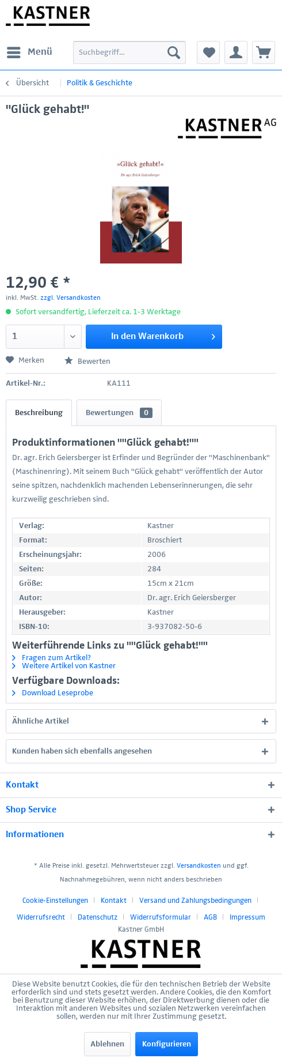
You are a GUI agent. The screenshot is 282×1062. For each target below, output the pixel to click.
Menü (29, 50)
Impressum (247, 917)
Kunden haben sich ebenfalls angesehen (82, 751)
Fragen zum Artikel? (51, 658)
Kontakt (114, 901)
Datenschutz (97, 917)
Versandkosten (199, 866)
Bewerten (87, 361)
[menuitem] (29, 52)
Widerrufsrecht (41, 917)
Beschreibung (39, 413)
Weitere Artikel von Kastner (64, 666)
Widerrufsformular (160, 917)
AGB (210, 917)
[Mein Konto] (235, 52)
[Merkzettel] (208, 52)
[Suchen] (174, 52)
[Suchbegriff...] (129, 52)
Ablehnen (107, 1044)
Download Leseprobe (52, 693)
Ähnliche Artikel (40, 721)
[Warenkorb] (263, 52)
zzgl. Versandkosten (70, 298)
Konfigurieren (166, 1044)
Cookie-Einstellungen (55, 901)
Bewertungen (119, 413)
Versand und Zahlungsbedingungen (195, 901)
